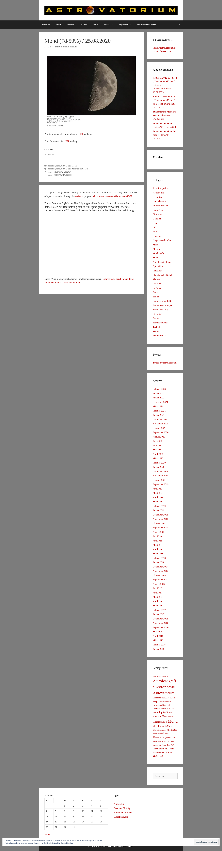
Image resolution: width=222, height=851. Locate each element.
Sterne (156, 318)
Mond (74, 166)
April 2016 (158, 636)
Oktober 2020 (159, 428)
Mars (155, 244)
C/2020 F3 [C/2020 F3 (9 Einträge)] (165, 698)
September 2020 (160, 432)
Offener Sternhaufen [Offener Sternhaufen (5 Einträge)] (159, 730)
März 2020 (158, 458)
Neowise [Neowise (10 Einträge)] (170, 726)
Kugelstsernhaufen (162, 240)
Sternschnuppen (160, 322)
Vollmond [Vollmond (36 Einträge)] (158, 756)
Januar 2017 (159, 614)
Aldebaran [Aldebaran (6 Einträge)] (156, 676)
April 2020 (158, 454)
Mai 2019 (157, 493)
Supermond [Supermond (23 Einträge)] (162, 748)
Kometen (157, 236)
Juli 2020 (157, 441)
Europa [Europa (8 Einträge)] (155, 702)
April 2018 (158, 549)
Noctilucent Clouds (162, 262)
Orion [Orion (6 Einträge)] (168, 730)
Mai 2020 (157, 449)
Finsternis (157, 214)
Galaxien (157, 218)
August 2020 (159, 436)
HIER (80, 134)
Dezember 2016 (160, 618)
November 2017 (160, 571)
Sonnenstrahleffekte (162, 301)
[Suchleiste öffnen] (179, 24)
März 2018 (158, 553)
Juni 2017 (157, 592)
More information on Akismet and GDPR (113, 196)
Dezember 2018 (160, 514)
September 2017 (160, 579)
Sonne (156, 296)
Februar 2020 (159, 462)
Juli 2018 (157, 536)
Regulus (157, 288)
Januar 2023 (159, 393)
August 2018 (159, 532)
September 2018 (160, 527)
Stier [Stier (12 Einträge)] (155, 749)
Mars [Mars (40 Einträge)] (164, 716)
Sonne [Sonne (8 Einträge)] (173, 741)
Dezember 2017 (160, 566)
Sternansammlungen (162, 305)
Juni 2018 (157, 540)
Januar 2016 (159, 649)
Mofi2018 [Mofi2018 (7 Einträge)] (156, 722)
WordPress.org (121, 816)
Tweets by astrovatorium (165, 362)
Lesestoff (83, 25)
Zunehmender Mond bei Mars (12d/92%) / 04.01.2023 (164, 115)
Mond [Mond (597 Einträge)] (173, 721)
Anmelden (119, 804)
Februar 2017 (159, 610)
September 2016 (160, 627)
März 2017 (158, 605)
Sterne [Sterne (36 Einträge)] (170, 744)
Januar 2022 (159, 397)
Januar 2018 (159, 562)
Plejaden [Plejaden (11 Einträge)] (166, 738)
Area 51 (109, 24)
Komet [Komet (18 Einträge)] (169, 712)
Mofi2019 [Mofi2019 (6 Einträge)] (163, 722)
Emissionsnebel (160, 205)
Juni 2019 (157, 488)
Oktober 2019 (159, 480)
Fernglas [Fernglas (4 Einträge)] (161, 701)
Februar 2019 (159, 506)
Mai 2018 (157, 545)
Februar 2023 (159, 389)
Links (95, 25)
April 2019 (158, 497)
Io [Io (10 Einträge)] (157, 712)
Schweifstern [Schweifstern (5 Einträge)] (157, 741)
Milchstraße (158, 253)
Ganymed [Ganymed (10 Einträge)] (166, 705)
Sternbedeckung (160, 309)
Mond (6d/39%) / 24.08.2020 (59, 172)
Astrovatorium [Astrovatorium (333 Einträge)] (164, 693)
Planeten (157, 279)
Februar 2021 (159, 410)
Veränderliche (159, 335)
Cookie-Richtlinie (67, 843)
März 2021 (158, 406)
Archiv (58, 25)
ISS (154, 227)
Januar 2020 (159, 467)
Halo (155, 223)
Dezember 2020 (160, 419)
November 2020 (160, 423)
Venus (156, 331)
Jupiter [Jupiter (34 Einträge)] (162, 712)
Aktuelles (46, 25)
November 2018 (160, 519)
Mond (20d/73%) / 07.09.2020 (60, 175)
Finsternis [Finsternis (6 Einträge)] (167, 702)
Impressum (127, 24)
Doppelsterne (159, 201)
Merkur (156, 249)
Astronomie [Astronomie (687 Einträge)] (165, 687)
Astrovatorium (78, 169)
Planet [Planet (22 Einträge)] (166, 733)
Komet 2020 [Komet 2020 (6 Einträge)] (157, 716)
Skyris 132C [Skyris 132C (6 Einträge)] (166, 741)
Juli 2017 (157, 588)
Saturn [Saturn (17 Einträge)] (173, 737)
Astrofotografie (54, 166)
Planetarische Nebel (162, 275)
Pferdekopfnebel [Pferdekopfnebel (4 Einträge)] (158, 733)
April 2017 (158, 601)
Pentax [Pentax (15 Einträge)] (174, 730)
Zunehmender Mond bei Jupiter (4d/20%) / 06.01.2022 (164, 135)
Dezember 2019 (160, 471)
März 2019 (158, 501)
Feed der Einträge (122, 808)
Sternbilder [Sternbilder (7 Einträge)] (163, 745)
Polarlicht (157, 283)
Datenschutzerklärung (146, 25)
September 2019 (160, 484)
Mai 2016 (157, 631)
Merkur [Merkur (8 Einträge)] (170, 716)
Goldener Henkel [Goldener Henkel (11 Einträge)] (159, 709)
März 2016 (158, 640)
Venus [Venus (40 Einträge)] (169, 752)
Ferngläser (158, 210)
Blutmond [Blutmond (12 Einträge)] (157, 698)
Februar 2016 (159, 644)
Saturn (156, 292)
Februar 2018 (159, 558)
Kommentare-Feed (123, 812)
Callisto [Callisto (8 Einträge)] (173, 698)
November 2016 (160, 623)
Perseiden (157, 270)
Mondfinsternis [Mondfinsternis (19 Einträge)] (159, 726)
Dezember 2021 (160, 402)
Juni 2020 (157, 445)
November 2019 (160, 475)
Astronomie (66, 166)
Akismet (79, 196)
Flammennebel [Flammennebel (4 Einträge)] (157, 705)
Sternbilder (158, 314)
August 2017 (159, 584)
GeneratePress (127, 846)
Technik (70, 25)
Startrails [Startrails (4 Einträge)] (155, 745)
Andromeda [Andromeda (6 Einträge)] (164, 676)
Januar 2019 (159, 510)
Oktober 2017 (159, 575)
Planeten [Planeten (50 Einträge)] (157, 737)
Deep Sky (157, 197)
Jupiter (156, 231)
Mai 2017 (157, 597)
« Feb (47, 834)
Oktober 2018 (159, 523)
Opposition (158, 266)
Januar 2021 (159, 415)
